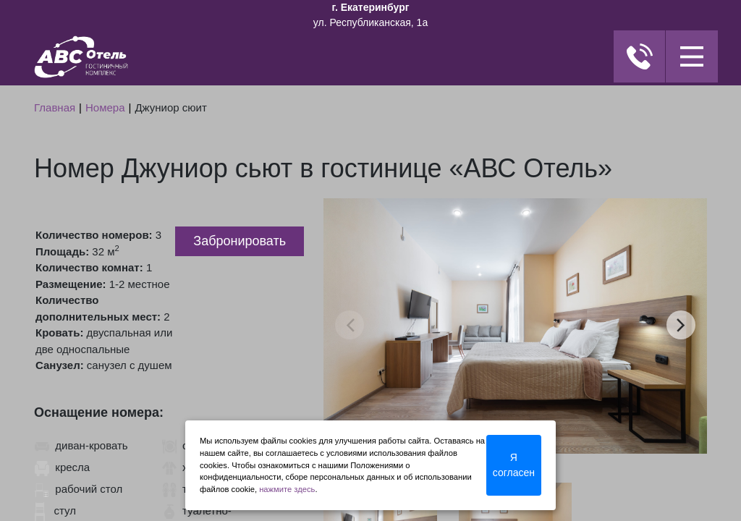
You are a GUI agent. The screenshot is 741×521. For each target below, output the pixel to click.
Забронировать (239, 241)
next (681, 324)
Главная (54, 107)
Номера (105, 107)
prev (349, 324)
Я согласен (514, 465)
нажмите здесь (287, 489)
